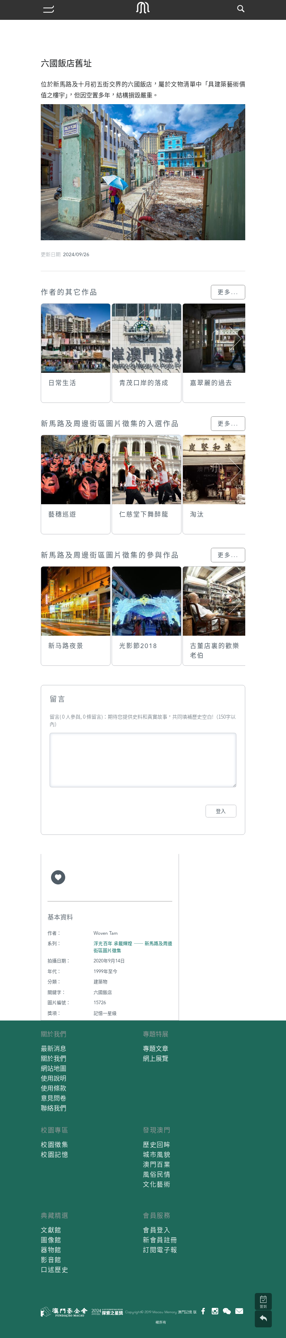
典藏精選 (54, 1215)
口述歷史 (54, 1270)
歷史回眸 (156, 1144)
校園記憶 (54, 1154)
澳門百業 (156, 1164)
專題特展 (155, 1034)
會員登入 (156, 1230)
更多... (228, 292)
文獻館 (51, 1230)
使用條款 (53, 1088)
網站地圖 (53, 1068)
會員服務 (156, 1215)
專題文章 (155, 1048)
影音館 (51, 1260)
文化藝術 (156, 1184)
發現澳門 (156, 1130)
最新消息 (53, 1048)
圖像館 (51, 1240)
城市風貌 (156, 1154)
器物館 (51, 1250)
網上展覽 (155, 1058)
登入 (221, 811)
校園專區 (54, 1130)
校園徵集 (54, 1144)
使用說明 (53, 1078)
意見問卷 (53, 1098)
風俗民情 (156, 1174)
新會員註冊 (160, 1240)
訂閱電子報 (160, 1250)
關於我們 (53, 1034)
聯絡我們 (53, 1108)
